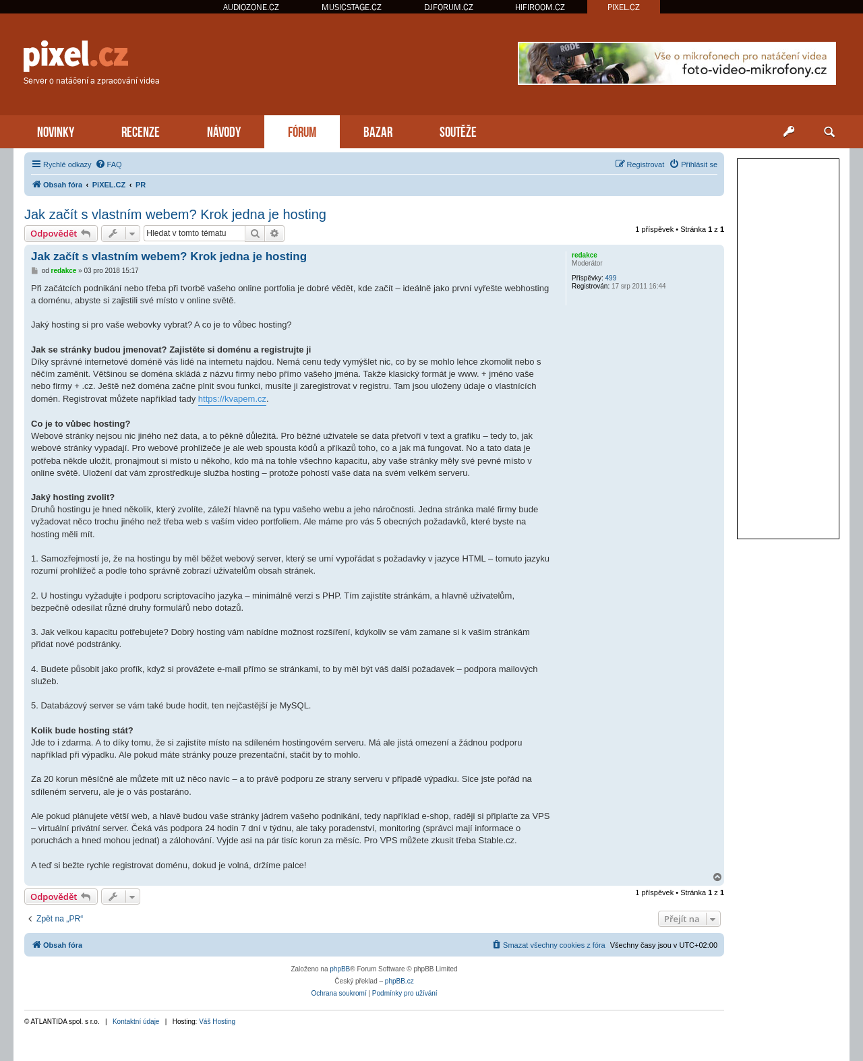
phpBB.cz (399, 981)
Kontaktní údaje (136, 1021)
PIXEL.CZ (623, 7)
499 (611, 278)
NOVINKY (55, 130)
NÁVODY (224, 130)
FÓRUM (302, 130)
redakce (584, 255)
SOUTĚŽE (458, 130)
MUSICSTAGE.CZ (352, 7)
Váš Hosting (217, 1021)
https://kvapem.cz (232, 399)
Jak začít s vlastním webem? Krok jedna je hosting (175, 214)
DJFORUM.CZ (448, 7)
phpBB (340, 969)
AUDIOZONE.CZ (251, 7)
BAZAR (377, 130)
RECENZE (140, 130)
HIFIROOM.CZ (540, 7)
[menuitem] (108, 164)
